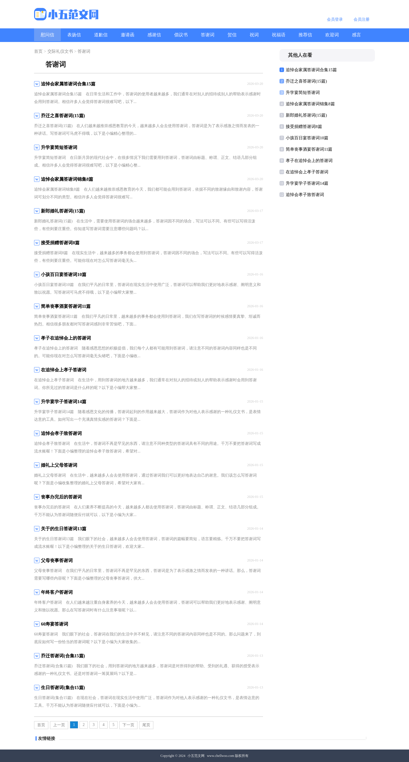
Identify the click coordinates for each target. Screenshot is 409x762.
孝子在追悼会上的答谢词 (309, 160)
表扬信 (74, 34)
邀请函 (127, 34)
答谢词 (207, 34)
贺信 (232, 34)
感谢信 (154, 34)
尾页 (146, 725)
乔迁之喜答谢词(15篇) (306, 81)
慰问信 (47, 34)
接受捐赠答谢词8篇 (304, 126)
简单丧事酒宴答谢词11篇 (309, 149)
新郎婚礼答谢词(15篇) (306, 115)
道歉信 (101, 34)
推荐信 (305, 34)
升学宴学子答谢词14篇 (307, 183)
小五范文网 (195, 756)
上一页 (59, 725)
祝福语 (278, 34)
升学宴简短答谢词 (303, 92)
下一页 (128, 725)
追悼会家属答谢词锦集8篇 (310, 104)
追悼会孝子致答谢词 (305, 194)
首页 (38, 51)
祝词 (254, 34)
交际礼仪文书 (60, 51)
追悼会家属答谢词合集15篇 (311, 70)
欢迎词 (332, 34)
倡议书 (181, 34)
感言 (356, 34)
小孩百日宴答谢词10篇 (307, 138)
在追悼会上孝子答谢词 (307, 172)
